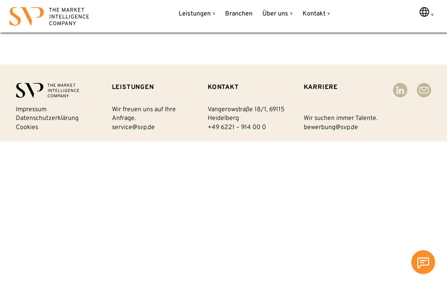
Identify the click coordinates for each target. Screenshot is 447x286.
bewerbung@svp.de (331, 127)
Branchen (238, 14)
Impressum (31, 110)
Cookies (27, 127)
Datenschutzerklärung (47, 118)
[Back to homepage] (49, 18)
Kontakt (314, 14)
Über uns (275, 14)
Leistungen (195, 14)
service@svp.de (133, 127)
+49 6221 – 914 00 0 (237, 127)
